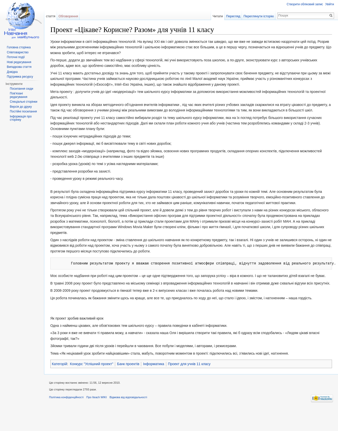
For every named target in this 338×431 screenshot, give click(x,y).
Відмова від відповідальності (128, 397)
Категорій (59, 364)
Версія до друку (21, 106)
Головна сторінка (19, 47)
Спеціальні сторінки (23, 101)
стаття (50, 16)
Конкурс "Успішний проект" (91, 364)
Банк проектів (128, 364)
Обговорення (68, 16)
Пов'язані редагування (18, 95)
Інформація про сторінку (21, 118)
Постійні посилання (23, 111)
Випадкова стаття (19, 67)
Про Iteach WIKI (96, 397)
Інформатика (153, 364)
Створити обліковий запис (305, 4)
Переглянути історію (259, 16)
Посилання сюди (21, 88)
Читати (218, 16)
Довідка (12, 72)
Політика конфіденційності (66, 397)
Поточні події (16, 57)
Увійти (329, 4)
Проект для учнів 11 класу (189, 364)
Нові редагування (19, 62)
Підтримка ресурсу (20, 76)
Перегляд (233, 16)
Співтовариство (18, 52)
